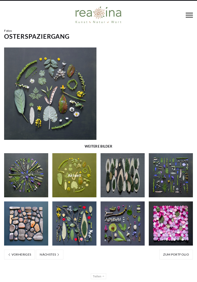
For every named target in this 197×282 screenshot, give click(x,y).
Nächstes (50, 254)
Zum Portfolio (176, 254)
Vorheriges (19, 254)
